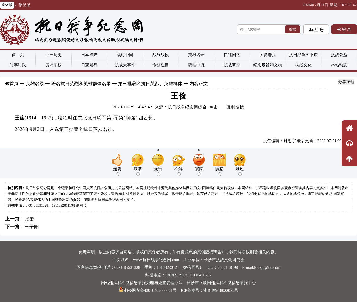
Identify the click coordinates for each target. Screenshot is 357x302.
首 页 (18, 55)
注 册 (318, 30)
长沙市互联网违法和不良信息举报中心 (221, 283)
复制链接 (235, 107)
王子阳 (31, 226)
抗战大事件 (125, 65)
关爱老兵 (268, 55)
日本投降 (89, 55)
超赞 (117, 171)
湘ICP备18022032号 (220, 290)
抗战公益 (339, 55)
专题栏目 (160, 65)
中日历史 (53, 55)
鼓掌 (138, 171)
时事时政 (18, 65)
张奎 (29, 219)
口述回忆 (232, 55)
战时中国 (125, 55)
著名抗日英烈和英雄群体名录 (81, 83)
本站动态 (339, 65)
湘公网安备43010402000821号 (148, 290)
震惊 (199, 171)
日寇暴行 (89, 65)
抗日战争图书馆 (303, 55)
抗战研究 (232, 65)
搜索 (292, 29)
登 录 (346, 29)
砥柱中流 (196, 65)
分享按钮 (346, 81)
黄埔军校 (53, 65)
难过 (240, 171)
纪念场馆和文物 (267, 65)
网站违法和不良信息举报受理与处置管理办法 (142, 283)
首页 (14, 83)
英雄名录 (196, 55)
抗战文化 (303, 65)
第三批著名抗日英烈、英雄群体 (150, 83)
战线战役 (160, 55)
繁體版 (24, 5)
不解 (178, 171)
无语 (158, 171)
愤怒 (219, 171)
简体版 (7, 5)
